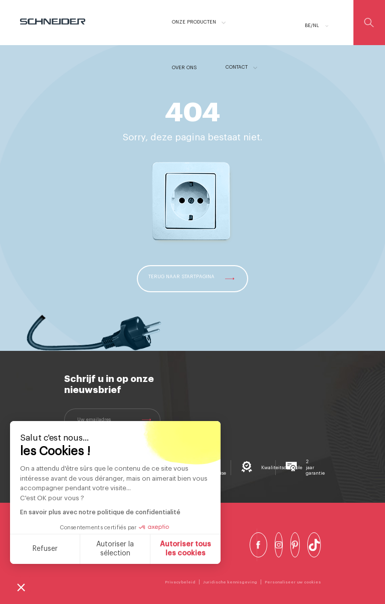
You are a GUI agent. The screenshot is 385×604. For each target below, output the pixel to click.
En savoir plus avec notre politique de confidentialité (100, 512)
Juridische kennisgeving (230, 582)
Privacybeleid (180, 582)
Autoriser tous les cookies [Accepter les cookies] (185, 549)
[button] (21, 587)
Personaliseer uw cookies (293, 582)
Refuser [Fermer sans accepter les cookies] (45, 548)
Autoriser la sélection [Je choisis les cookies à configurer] (115, 549)
